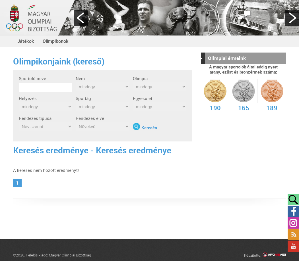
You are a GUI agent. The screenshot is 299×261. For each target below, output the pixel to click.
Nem (80, 78)
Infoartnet (274, 255)
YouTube (293, 246)
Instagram (293, 223)
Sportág (83, 98)
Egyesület (142, 98)
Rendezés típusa (35, 118)
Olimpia (140, 78)
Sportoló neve (32, 78)
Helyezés (28, 98)
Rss (293, 234)
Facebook (293, 211)
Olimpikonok (56, 41)
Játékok (25, 41)
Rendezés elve (90, 118)
